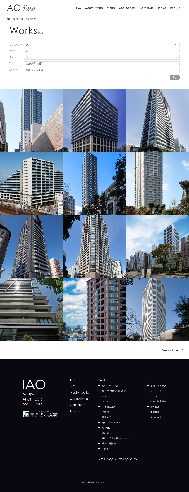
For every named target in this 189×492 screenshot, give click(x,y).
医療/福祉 (107, 412)
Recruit (175, 7)
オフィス (106, 401)
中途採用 (155, 412)
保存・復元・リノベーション (117, 438)
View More (170, 350)
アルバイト (156, 417)
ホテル (105, 396)
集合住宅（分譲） (111, 386)
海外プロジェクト (111, 422)
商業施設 (106, 417)
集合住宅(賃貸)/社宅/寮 (114, 391)
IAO (78, 7)
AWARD (106, 428)
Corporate (147, 7)
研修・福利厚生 (158, 401)
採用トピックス (158, 386)
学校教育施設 (109, 407)
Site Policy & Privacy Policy (117, 459)
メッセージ (156, 391)
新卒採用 (155, 407)
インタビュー (157, 396)
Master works (94, 7)
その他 (105, 449)
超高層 (105, 433)
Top (72, 380)
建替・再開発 (109, 443)
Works (111, 7)
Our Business (127, 7)
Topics (162, 7)
